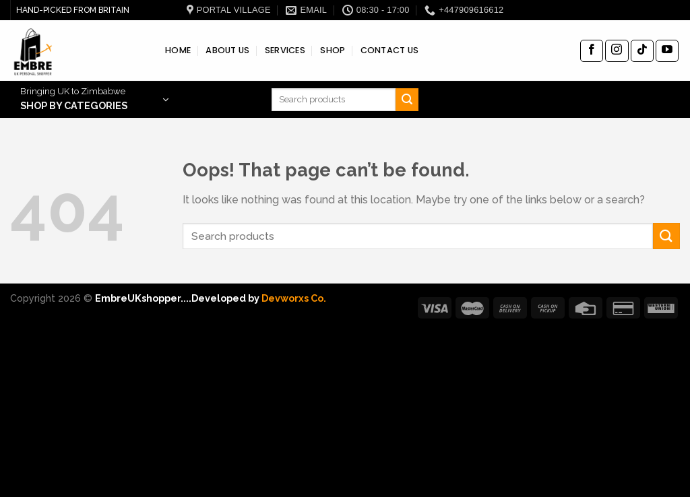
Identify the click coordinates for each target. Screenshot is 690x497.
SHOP (332, 50)
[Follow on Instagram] (616, 51)
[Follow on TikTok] (642, 51)
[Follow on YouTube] (667, 51)
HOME (178, 50)
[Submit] (407, 99)
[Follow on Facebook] (591, 51)
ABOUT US (227, 50)
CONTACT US (389, 50)
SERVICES (285, 50)
